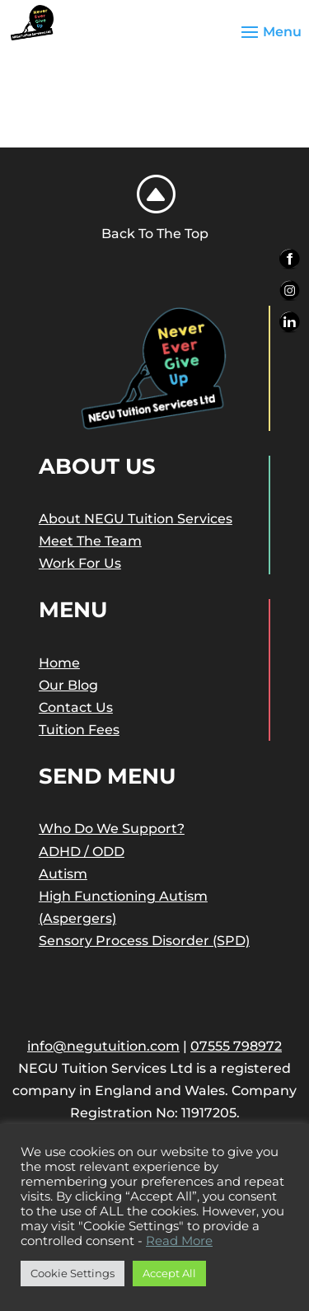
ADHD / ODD (81, 851)
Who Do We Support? (112, 828)
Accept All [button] (169, 1273)
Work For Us (80, 563)
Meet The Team (90, 541)
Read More (179, 1241)
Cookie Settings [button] (72, 1273)
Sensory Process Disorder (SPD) (144, 940)
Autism (63, 874)
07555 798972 (236, 1046)
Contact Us (76, 707)
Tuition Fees (79, 729)
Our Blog (68, 685)
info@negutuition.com (103, 1046)
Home (59, 663)
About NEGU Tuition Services (135, 519)
